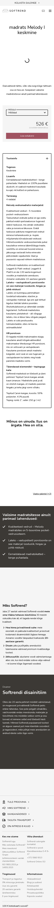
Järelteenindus (9, 892)
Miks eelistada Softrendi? (13, 845)
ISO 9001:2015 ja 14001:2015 (10, 866)
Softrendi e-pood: (35, 847)
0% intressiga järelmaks (13, 882)
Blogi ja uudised (34, 882)
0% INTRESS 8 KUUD (17, 826)
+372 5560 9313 (34, 857)
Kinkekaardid (33, 885)
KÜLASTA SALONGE (27, 2)
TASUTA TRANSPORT (18, 820)
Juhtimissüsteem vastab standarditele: (13, 859)
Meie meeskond (9, 848)
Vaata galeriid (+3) (42, 493)
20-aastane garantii (11, 889)
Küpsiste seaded (34, 896)
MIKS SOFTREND (15, 808)
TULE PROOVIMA (15, 802)
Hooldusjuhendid (34, 889)
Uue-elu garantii (9, 885)
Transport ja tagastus (12, 879)
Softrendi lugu (8, 841)
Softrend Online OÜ (36, 861)
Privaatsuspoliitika (35, 892)
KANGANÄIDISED (16, 814)
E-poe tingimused (10, 896)
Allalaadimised (34, 879)
